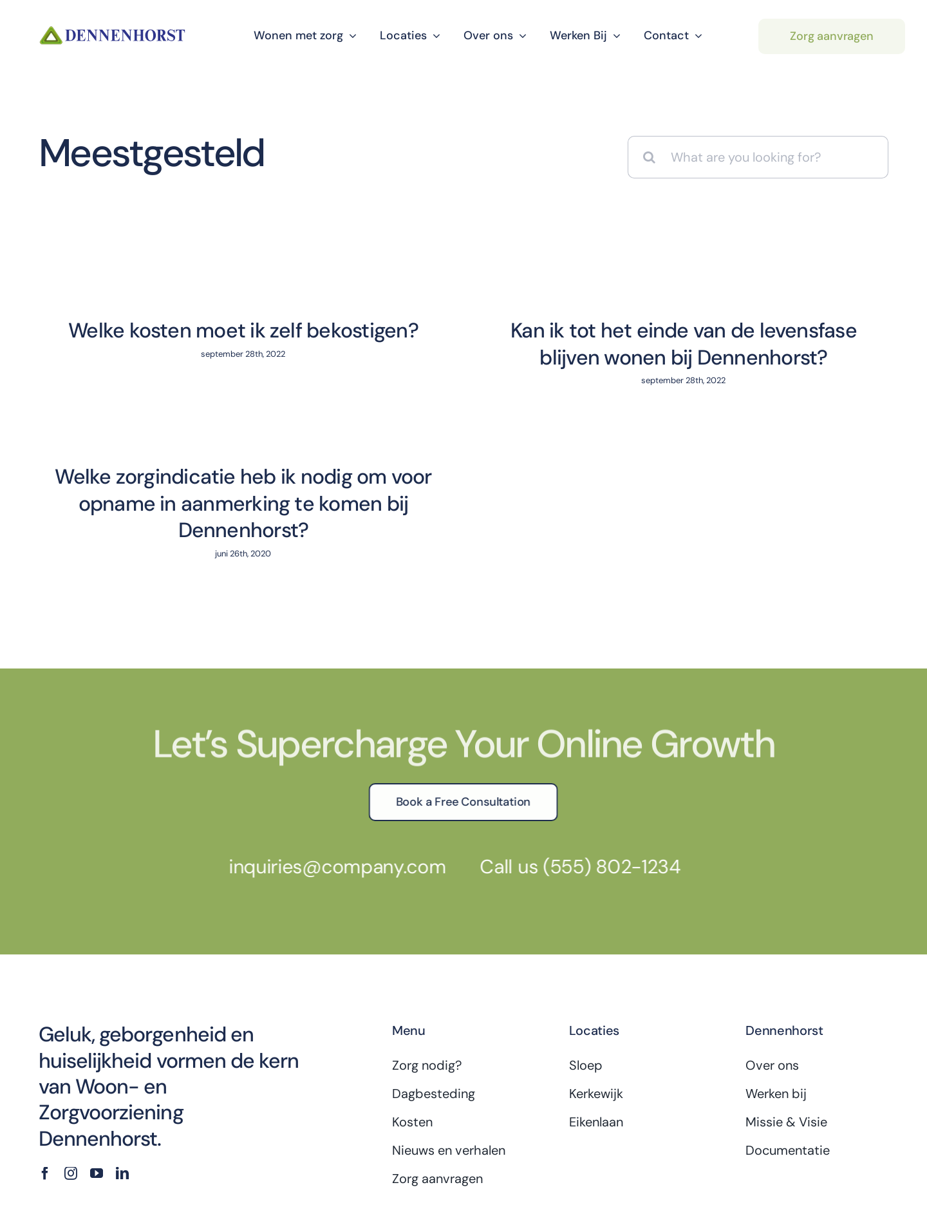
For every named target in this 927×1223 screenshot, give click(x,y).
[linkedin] (122, 1098)
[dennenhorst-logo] (113, 29)
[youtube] (96, 1098)
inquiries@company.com (329, 791)
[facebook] (45, 1098)
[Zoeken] (649, 157)
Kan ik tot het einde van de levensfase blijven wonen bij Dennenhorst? (648, 344)
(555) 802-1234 (604, 791)
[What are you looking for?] (758, 157)
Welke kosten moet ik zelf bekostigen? (243, 330)
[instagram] (70, 1098)
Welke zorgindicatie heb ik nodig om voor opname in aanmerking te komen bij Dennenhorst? (385, 468)
